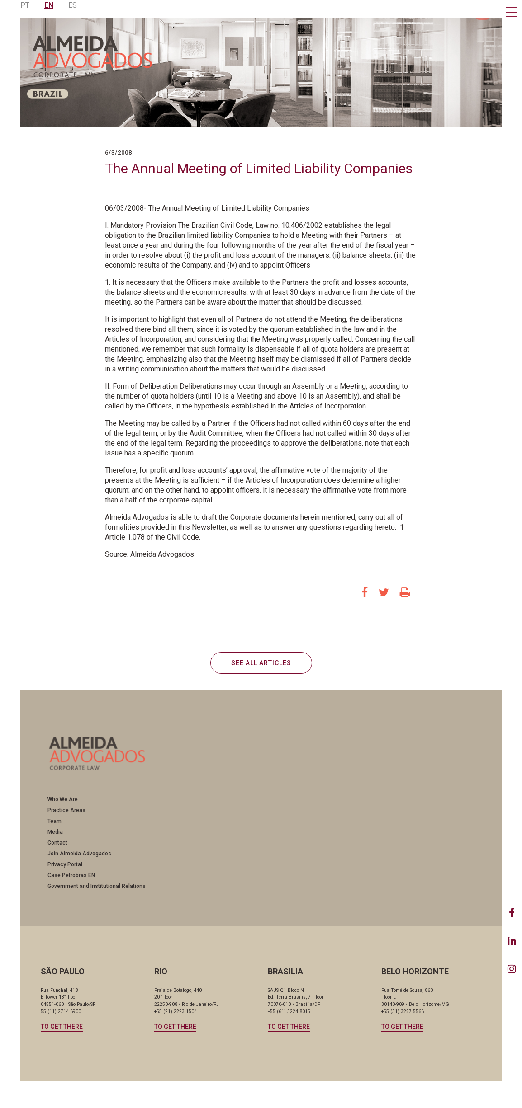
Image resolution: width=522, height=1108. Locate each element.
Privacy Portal (64, 864)
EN (48, 5)
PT (24, 5)
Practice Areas (66, 810)
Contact (57, 843)
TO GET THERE (62, 1026)
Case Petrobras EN (71, 875)
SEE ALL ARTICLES (261, 663)
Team (54, 821)
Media (55, 832)
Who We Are (62, 799)
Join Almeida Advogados (79, 853)
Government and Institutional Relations (96, 886)
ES (72, 5)
